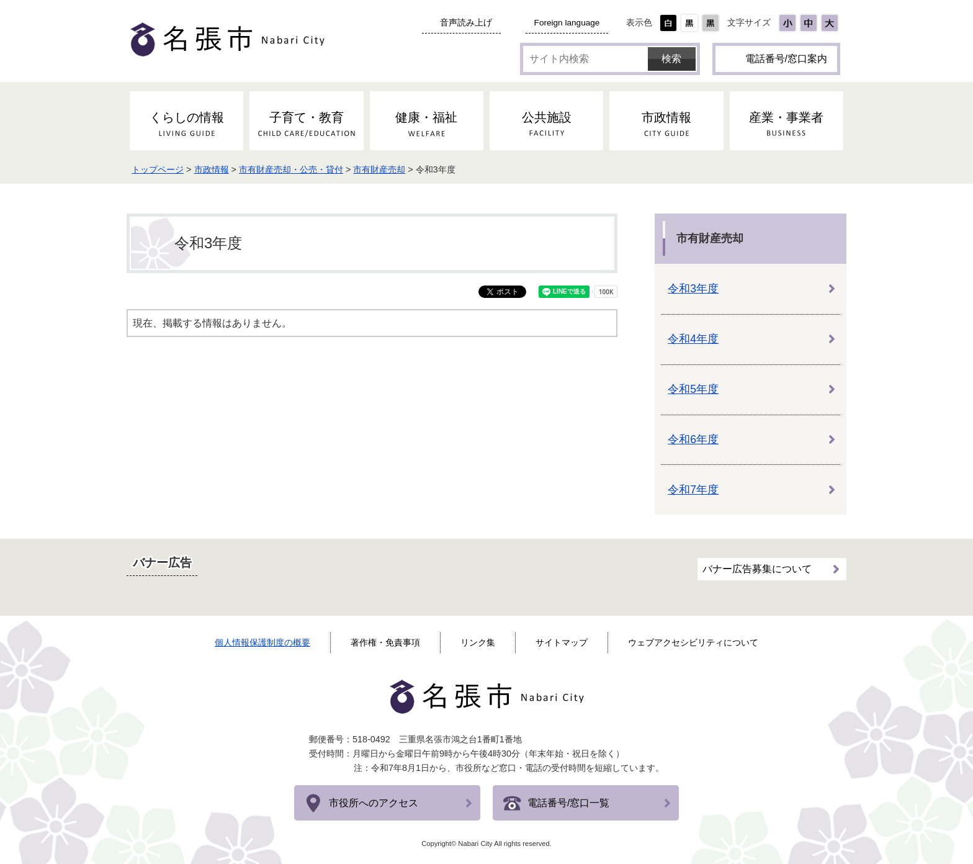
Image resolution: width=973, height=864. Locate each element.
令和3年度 (693, 288)
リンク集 (477, 642)
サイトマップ (562, 642)
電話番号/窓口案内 (786, 58)
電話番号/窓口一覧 (568, 803)
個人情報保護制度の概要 (262, 642)
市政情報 (215, 169)
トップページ (161, 169)
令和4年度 (693, 339)
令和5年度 (693, 389)
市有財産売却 (383, 169)
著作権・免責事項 (385, 642)
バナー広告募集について (757, 569)
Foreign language (567, 22)
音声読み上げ (466, 22)
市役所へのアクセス (373, 803)
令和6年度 (693, 439)
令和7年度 (693, 490)
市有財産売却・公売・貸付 (295, 169)
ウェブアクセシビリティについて (693, 642)
